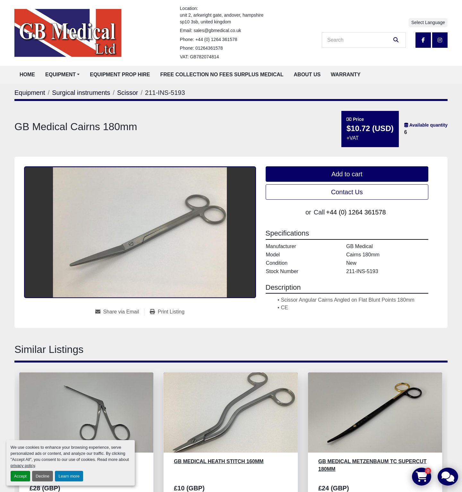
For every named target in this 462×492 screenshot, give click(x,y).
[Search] (359, 40)
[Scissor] (127, 92)
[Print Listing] (167, 312)
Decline (42, 476)
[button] (62, 75)
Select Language (428, 22)
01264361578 (209, 48)
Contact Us (347, 192)
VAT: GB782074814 (199, 56)
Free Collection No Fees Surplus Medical (222, 74)
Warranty (345, 74)
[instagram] (440, 40)
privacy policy (23, 465)
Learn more (68, 476)
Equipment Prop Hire (120, 74)
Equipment (60, 74)
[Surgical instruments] (81, 92)
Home (27, 74)
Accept (20, 476)
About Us (307, 74)
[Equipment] (29, 92)
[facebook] (423, 40)
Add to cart (347, 174)
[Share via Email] (119, 312)
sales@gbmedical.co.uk (217, 30)
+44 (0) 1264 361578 (216, 39)
